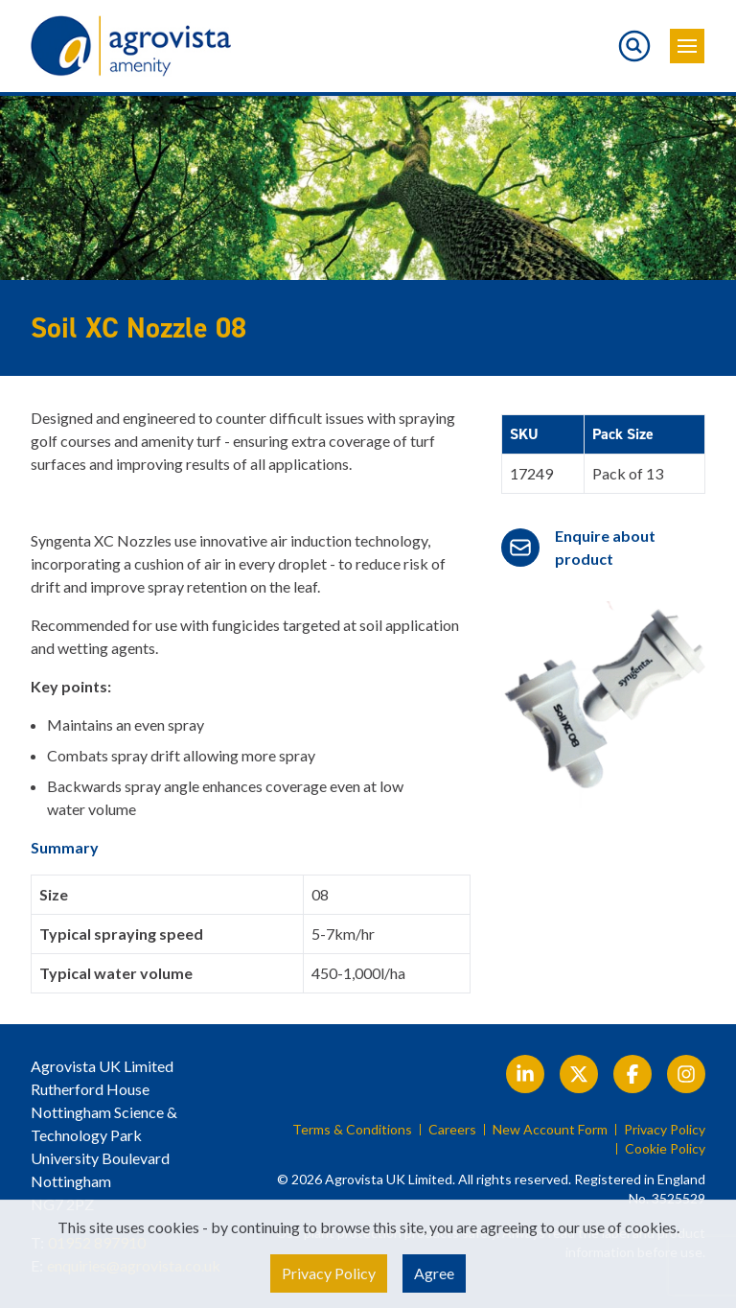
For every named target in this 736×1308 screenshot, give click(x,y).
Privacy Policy (664, 1129)
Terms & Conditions (352, 1129)
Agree (434, 1273)
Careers (452, 1129)
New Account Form (550, 1129)
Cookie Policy (665, 1149)
